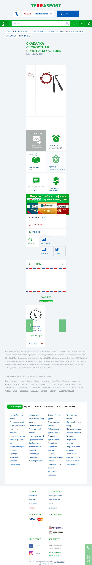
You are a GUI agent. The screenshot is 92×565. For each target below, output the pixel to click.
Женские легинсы (73, 433)
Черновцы (36, 387)
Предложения (69, 406)
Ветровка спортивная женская (71, 439)
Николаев (65, 381)
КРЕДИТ (32, 508)
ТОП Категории (15, 406)
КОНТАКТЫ (53, 508)
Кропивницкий (10, 387)
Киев (6, 381)
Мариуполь (76, 381)
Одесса (22, 381)
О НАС (51, 504)
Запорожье (45, 381)
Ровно (80, 384)
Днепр (29, 381)
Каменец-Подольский (66, 391)
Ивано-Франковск (59, 387)
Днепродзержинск (24, 387)
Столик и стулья (35, 426)
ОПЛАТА (32, 500)
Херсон (16, 384)
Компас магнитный (36, 436)
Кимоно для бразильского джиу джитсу (36, 418)
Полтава (24, 384)
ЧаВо (59, 406)
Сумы (60, 384)
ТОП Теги (37, 406)
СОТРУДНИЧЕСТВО (55, 496)
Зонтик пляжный (17, 422)
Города (27, 406)
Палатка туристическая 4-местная (54, 464)
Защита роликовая (36, 461)
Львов (36, 381)
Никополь (34, 391)
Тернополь (72, 387)
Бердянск (44, 391)
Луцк (15, 391)
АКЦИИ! (27, 14)
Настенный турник (74, 429)
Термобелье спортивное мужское (52, 446)
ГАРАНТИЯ (33, 504)
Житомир (52, 384)
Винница (8, 384)
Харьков (14, 381)
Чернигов (33, 384)
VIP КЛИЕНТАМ (54, 500)
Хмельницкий (70, 384)
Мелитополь (24, 391)
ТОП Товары (49, 406)
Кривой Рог (56, 381)
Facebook (35, 546)
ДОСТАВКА (33, 496)
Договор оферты (46, 564)
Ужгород (53, 391)
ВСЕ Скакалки (46, 301)
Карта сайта (59, 562)
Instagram (35, 553)
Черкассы (42, 384)
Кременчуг (46, 387)
